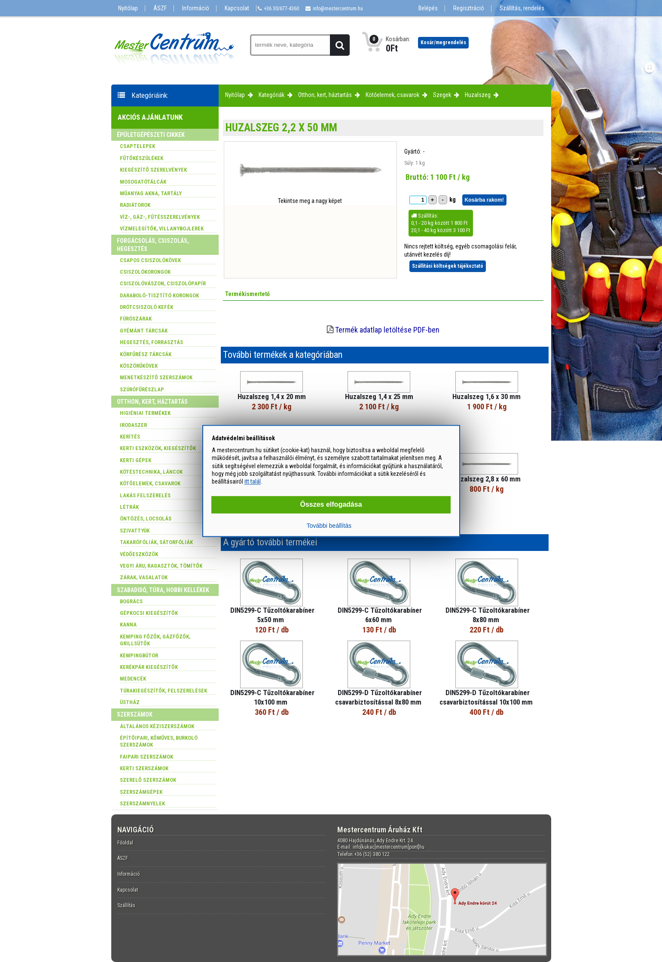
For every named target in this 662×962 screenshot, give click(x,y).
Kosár (443, 42)
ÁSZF (160, 8)
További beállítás (329, 526)
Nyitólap (128, 8)
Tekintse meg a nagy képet (310, 200)
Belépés (428, 8)
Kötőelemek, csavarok (392, 94)
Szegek (442, 94)
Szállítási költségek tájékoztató (447, 266)
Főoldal (125, 843)
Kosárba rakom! (484, 200)
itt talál (252, 481)
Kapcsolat (237, 8)
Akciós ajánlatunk (150, 117)
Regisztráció (468, 8)
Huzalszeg (478, 94)
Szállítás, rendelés (522, 8)
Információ (195, 8)
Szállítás (126, 905)
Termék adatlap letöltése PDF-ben (387, 329)
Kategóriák (271, 94)
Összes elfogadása (331, 504)
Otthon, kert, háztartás (325, 94)
